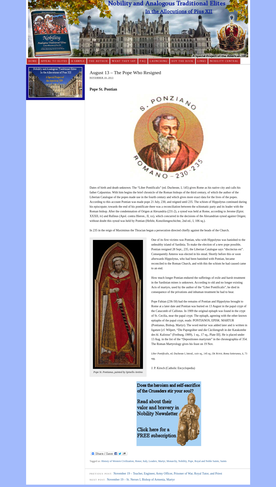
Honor (138, 461)
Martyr (161, 461)
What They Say (124, 61)
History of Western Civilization (117, 461)
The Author (98, 61)
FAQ (143, 61)
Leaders (153, 461)
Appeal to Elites (54, 61)
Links (202, 61)
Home (32, 61)
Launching (159, 61)
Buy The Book (182, 61)
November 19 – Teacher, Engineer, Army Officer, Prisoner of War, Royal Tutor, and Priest (167, 473)
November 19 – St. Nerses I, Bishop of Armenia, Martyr (141, 479)
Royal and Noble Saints (206, 461)
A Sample (78, 61)
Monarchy (171, 461)
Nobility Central (224, 61)
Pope (190, 461)
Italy (145, 461)
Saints (223, 461)
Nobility (182, 461)
